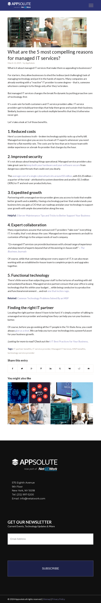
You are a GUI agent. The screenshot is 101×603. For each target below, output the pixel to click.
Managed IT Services (61, 349)
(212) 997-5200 (25, 494)
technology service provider (21, 353)
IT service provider (41, 349)
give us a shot (22, 330)
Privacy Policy (58, 599)
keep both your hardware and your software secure (53, 165)
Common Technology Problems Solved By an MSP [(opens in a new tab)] (43, 298)
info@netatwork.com (32, 498)
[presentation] (28, 552)
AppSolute (30, 63)
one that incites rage (58, 291)
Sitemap (46, 599)
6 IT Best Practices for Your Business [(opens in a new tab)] (68, 341)
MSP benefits (78, 349)
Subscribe (50, 568)
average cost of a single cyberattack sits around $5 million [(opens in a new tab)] (42, 175)
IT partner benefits (22, 349)
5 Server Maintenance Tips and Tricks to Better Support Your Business (53, 215)
